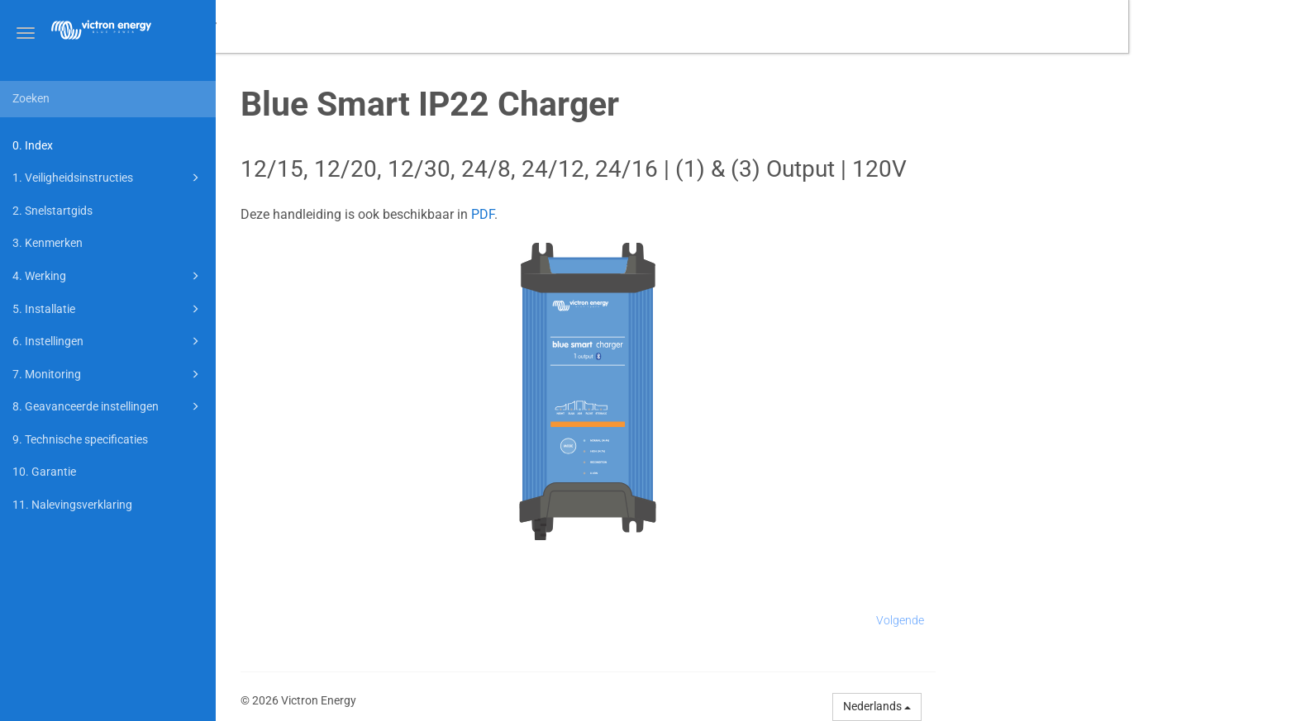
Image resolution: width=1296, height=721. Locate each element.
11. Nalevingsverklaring (72, 504)
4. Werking (108, 276)
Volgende (1068, 620)
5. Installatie (108, 309)
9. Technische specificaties (80, 439)
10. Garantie (44, 471)
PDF (650, 214)
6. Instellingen (108, 341)
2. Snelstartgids (52, 210)
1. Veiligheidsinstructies (108, 177)
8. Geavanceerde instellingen (108, 406)
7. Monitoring (108, 374)
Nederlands (1045, 706)
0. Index (32, 145)
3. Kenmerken (47, 242)
